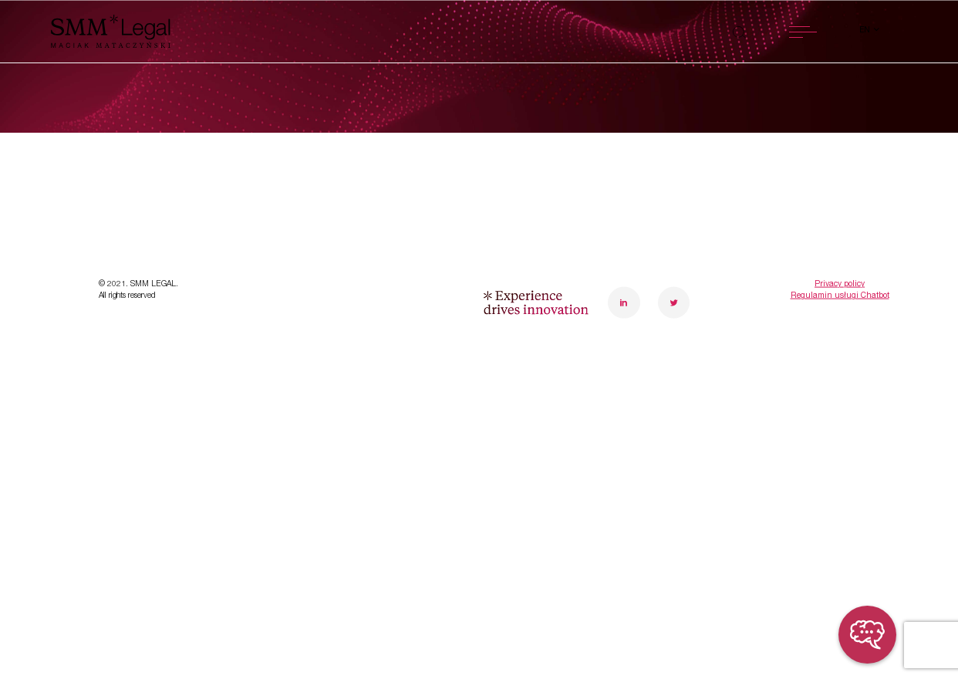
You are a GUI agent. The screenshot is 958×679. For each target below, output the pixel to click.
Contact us (347, 417)
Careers (335, 376)
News (119, 417)
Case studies (146, 376)
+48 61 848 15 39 (815, 323)
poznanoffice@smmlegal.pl (842, 347)
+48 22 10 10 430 (658, 323)
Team (326, 334)
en (865, 31)
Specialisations (153, 293)
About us (339, 293)
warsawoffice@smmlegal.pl (685, 347)
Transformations (158, 334)
